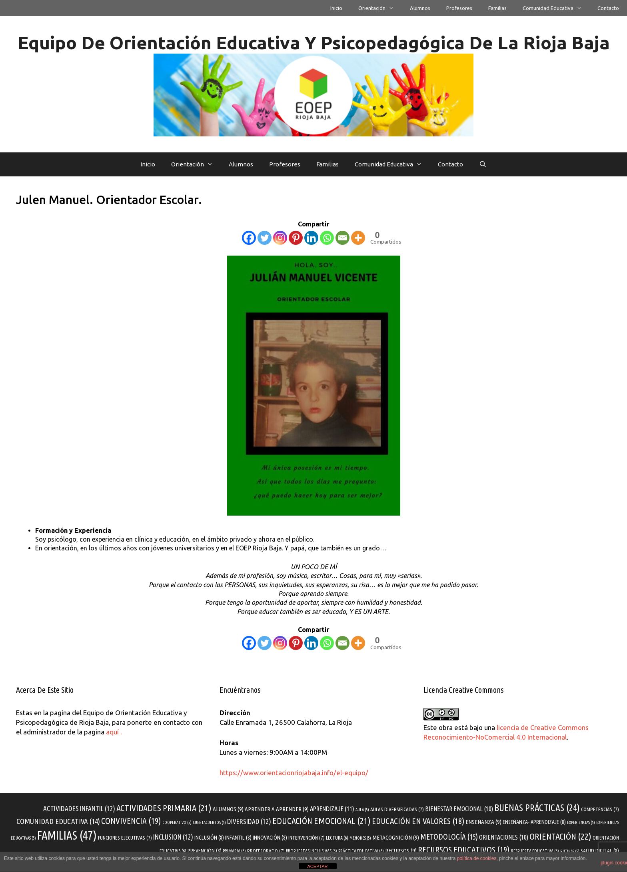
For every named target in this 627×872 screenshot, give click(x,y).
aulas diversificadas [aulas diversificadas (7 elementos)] (397, 809)
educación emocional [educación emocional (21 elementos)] (321, 821)
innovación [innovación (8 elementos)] (270, 837)
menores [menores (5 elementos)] (360, 838)
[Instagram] (280, 238)
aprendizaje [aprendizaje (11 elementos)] (332, 808)
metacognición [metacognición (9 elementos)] (395, 837)
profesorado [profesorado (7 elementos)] (266, 851)
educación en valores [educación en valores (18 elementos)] (418, 821)
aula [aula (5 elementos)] (362, 809)
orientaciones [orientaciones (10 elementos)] (503, 837)
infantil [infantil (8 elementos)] (238, 837)
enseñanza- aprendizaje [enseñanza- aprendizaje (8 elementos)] (534, 822)
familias (497, 8)
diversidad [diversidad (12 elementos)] (249, 821)
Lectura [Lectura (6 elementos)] (337, 837)
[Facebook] (249, 238)
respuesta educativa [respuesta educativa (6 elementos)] (535, 851)
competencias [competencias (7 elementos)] (600, 809)
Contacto (608, 8)
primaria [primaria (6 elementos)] (234, 851)
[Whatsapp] (327, 238)
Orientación (379, 8)
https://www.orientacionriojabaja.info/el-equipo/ (294, 772)
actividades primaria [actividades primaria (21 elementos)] (164, 808)
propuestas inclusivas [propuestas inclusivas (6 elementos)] (311, 851)
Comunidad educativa (556, 8)
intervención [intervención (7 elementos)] (306, 837)
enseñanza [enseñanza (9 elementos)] (483, 821)
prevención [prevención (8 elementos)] (205, 851)
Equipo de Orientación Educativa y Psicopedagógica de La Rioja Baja (314, 42)
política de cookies (477, 858)
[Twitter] (265, 238)
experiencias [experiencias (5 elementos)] (581, 822)
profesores (459, 8)
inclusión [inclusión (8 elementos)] (209, 837)
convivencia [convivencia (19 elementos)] (131, 821)
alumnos (420, 8)
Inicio (336, 8)
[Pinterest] (296, 238)
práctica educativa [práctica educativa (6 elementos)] (361, 851)
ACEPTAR (317, 866)
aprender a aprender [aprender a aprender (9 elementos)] (277, 809)
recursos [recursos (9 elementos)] (401, 850)
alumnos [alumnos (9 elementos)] (228, 809)
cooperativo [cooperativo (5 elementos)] (177, 822)
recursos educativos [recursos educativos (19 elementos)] (464, 849)
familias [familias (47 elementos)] (67, 835)
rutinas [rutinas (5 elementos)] (569, 851)
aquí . (114, 732)
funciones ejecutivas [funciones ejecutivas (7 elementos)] (125, 837)
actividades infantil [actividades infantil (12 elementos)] (79, 808)
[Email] (342, 238)
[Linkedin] (311, 238)
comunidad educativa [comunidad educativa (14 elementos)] (58, 821)
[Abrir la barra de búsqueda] (483, 164)
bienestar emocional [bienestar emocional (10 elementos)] (459, 808)
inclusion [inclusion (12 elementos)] (173, 837)
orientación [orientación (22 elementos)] (560, 836)
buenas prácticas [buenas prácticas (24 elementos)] (537, 807)
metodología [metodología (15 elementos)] (449, 836)
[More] (358, 238)
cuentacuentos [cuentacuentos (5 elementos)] (209, 822)
